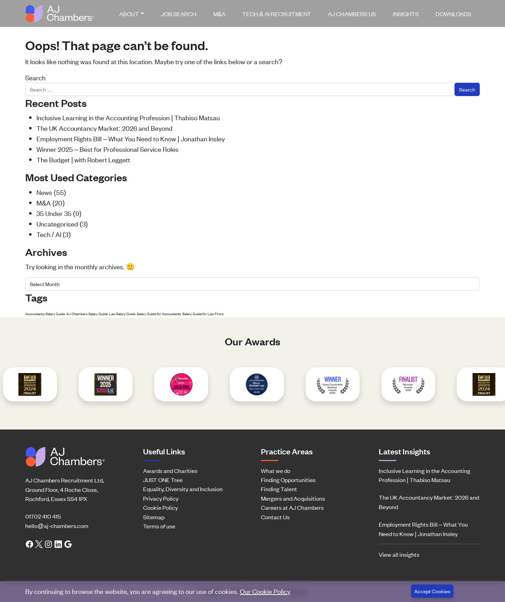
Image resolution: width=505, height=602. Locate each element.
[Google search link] (68, 543)
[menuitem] (134, 14)
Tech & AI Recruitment (276, 14)
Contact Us (275, 517)
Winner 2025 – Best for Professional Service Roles (107, 148)
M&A (219, 14)
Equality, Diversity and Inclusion (183, 489)
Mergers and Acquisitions (293, 498)
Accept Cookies (432, 591)
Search (35, 77)
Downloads (453, 14)
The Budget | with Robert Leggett (83, 159)
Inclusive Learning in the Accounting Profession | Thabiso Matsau (128, 117)
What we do (275, 470)
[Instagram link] (48, 543)
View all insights (399, 554)
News (44, 192)
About (129, 14)
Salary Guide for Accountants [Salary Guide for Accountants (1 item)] (159, 314)
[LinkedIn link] (58, 543)
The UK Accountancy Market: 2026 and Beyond (104, 127)
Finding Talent (279, 489)
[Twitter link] (39, 543)
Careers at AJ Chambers (292, 507)
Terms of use (159, 526)
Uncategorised (57, 223)
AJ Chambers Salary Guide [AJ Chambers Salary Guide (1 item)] (87, 314)
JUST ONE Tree (163, 479)
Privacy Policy (161, 498)
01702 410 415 (43, 516)
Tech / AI (48, 234)
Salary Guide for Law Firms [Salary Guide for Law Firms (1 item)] (203, 314)
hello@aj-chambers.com (56, 525)
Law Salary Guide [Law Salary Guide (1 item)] (122, 314)
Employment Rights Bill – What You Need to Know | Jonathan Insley (130, 138)
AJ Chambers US (352, 14)
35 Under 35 (54, 213)
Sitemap (153, 517)
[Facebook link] (29, 543)
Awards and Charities (170, 470)
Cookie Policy (160, 507)
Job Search (178, 14)
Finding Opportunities (288, 479)
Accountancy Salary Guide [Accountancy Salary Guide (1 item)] (45, 314)
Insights (406, 14)
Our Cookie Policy (265, 591)
